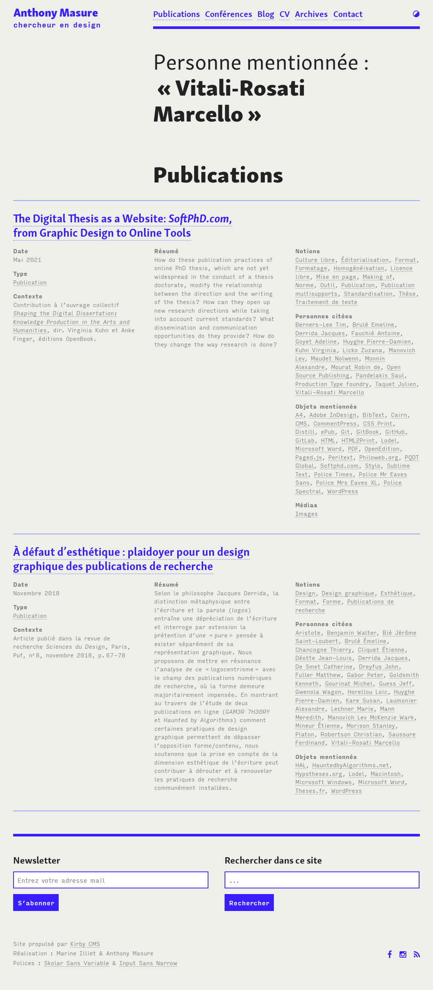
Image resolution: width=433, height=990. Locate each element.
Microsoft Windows (323, 781)
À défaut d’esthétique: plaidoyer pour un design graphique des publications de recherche (131, 559)
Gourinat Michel (348, 683)
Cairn (399, 414)
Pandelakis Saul (380, 375)
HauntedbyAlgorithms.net (350, 764)
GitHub (395, 431)
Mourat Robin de (355, 366)
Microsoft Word (318, 448)
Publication (30, 282)
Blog (265, 14)
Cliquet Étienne (381, 649)
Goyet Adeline (316, 341)
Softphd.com (339, 465)
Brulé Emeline (373, 324)
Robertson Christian (351, 734)
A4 (299, 414)
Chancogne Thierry (323, 649)
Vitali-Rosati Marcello (329, 391)
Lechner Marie (352, 708)
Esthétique (397, 592)
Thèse (407, 293)
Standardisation (368, 293)
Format (405, 259)
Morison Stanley (370, 725)
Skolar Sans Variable (76, 962)
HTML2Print (358, 440)
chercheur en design (57, 24)
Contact (348, 14)
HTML (328, 440)
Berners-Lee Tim (320, 324)
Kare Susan (363, 700)
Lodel (389, 440)
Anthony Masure (56, 12)
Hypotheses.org (318, 773)
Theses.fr (310, 790)
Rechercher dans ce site (273, 860)
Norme (304, 284)
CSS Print (377, 423)
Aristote (308, 632)
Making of (377, 276)
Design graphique (348, 592)
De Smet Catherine (323, 666)
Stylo (372, 465)
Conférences (228, 14)
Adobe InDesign (332, 414)
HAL (300, 764)
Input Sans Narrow (148, 962)
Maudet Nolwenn (335, 358)
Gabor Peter (365, 674)
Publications (176, 14)
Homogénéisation (359, 267)
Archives (311, 14)
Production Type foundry (332, 383)
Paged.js (308, 457)
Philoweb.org (378, 457)
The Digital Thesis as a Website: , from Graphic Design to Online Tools (122, 225)
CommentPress (335, 423)
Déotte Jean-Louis (323, 657)
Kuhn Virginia (315, 349)
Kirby (85, 943)
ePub (327, 431)
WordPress (342, 490)
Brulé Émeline (365, 640)
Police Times (333, 474)
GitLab (304, 440)
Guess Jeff (395, 683)
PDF (353, 448)
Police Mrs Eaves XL (346, 482)
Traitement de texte (326, 301)
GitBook (367, 431)
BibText (373, 414)
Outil (327, 284)
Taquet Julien (395, 383)
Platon (304, 734)
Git (345, 431)
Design (305, 592)
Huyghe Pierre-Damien (377, 341)
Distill (304, 431)
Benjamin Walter (351, 632)
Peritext (340, 457)
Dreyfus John (378, 666)
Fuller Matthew (317, 674)
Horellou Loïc (367, 691)
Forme (332, 601)
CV (285, 14)
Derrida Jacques (320, 332)
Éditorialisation (365, 259)
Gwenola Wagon (318, 691)
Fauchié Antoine (375, 332)
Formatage (311, 267)
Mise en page (336, 276)
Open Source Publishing (348, 371)
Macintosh (386, 773)
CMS (301, 423)
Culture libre (315, 259)
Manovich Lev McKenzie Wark (371, 717)
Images (306, 513)
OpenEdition (382, 448)
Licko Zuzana (362, 349)
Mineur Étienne (317, 725)
